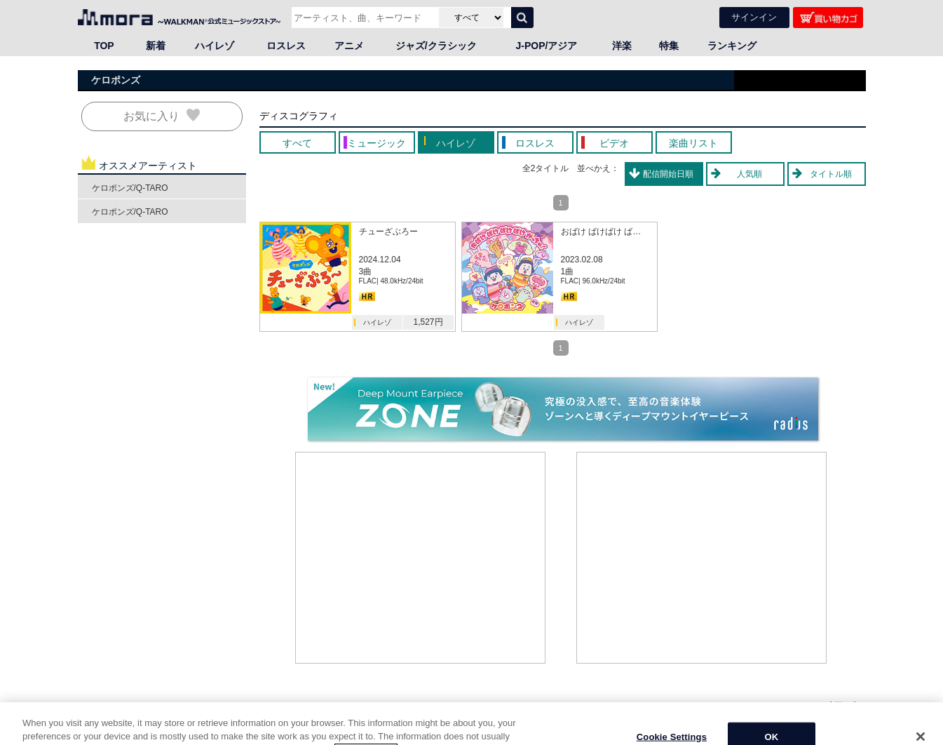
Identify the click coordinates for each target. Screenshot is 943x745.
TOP (104, 45)
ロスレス (286, 45)
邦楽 (141, 719)
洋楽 (622, 45)
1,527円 (427, 322)
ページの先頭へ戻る (827, 705)
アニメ (349, 45)
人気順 (749, 174)
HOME (95, 719)
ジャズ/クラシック (436, 45)
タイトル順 (831, 174)
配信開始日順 (668, 174)
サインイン (754, 17)
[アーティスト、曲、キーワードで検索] (363, 17)
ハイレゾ (214, 45)
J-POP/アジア (547, 45)
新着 (155, 45)
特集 (669, 45)
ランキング (732, 45)
